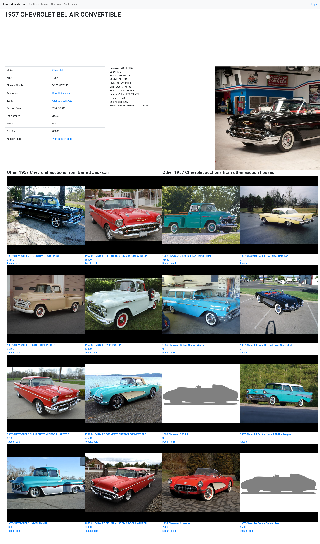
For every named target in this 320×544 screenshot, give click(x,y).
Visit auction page (62, 138)
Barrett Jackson (61, 93)
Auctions (34, 4)
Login (314, 4)
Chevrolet (57, 70)
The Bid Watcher (13, 4)
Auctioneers (70, 4)
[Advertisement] (160, 43)
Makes (45, 4)
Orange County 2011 (63, 100)
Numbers (56, 4)
